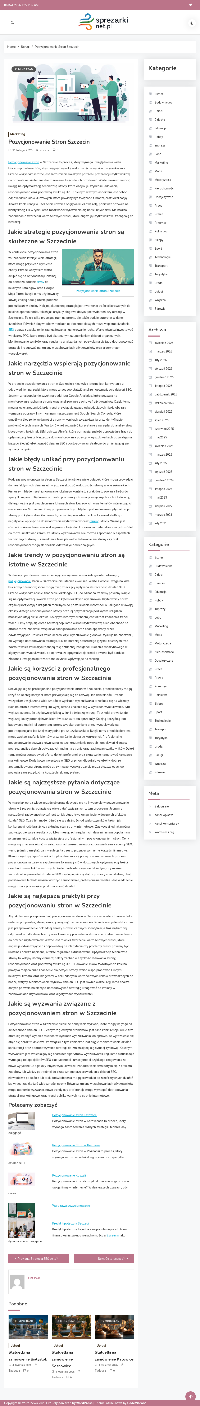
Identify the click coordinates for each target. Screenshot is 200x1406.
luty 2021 (161, 523)
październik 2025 (166, 394)
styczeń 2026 (163, 368)
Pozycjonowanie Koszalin (69, 1175)
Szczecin (112, 1235)
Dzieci (159, 111)
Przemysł (161, 222)
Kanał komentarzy (167, 823)
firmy (40, 282)
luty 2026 (161, 360)
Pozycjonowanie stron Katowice (74, 1115)
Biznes (159, 94)
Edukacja (161, 128)
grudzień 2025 (164, 377)
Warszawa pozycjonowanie (71, 1206)
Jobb (158, 154)
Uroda (159, 283)
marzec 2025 (163, 454)
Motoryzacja (163, 179)
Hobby (159, 137)
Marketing (17, 134)
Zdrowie (160, 308)
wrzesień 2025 (164, 403)
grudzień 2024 (164, 480)
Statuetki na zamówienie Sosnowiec (62, 1359)
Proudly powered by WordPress (69, 1403)
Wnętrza (160, 300)
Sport (158, 248)
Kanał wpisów (164, 815)
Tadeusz (14, 1370)
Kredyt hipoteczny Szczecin (71, 1223)
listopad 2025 (163, 385)
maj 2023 (161, 497)
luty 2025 (161, 463)
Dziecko (160, 119)
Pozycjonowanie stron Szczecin (98, 291)
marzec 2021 (163, 514)
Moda (158, 171)
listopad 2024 (163, 489)
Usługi (15, 1346)
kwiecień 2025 (164, 446)
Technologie (163, 257)
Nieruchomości (164, 188)
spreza (45, 150)
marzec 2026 (163, 351)
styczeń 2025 (163, 471)
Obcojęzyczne (164, 197)
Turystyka (161, 274)
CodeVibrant (136, 1403)
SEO (11, 330)
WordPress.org (164, 832)
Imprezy (160, 145)
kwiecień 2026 (164, 343)
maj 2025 (161, 437)
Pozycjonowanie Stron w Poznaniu (76, 1145)
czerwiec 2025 (164, 428)
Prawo (159, 214)
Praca (158, 205)
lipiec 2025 (162, 420)
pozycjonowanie (19, 581)
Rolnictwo (161, 231)
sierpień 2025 (163, 411)
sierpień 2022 (163, 506)
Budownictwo (164, 102)
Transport (161, 265)
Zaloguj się (162, 806)
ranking (94, 521)
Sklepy (159, 240)
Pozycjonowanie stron (23, 162)
